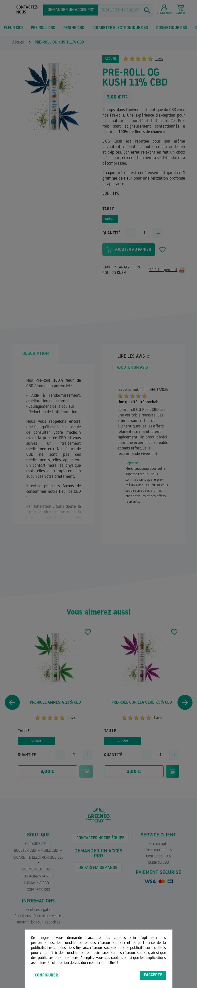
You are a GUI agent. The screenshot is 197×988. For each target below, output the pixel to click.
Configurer (46, 975)
